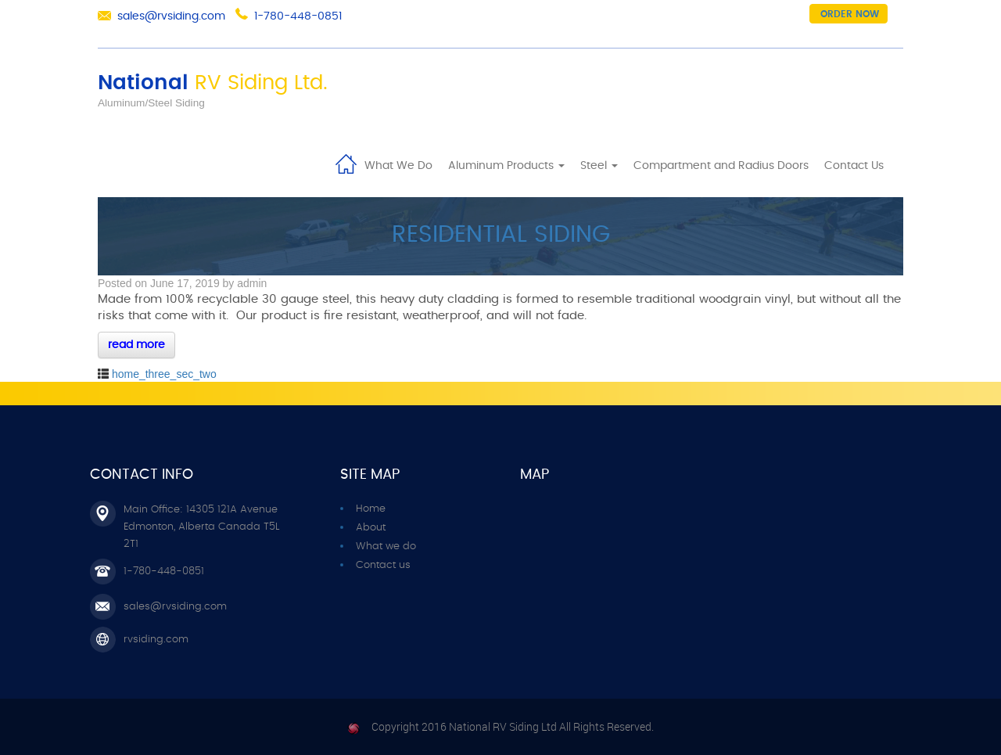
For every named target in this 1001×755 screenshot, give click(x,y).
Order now (849, 14)
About (371, 528)
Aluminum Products (506, 165)
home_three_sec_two (164, 374)
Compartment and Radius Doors (721, 165)
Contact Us (854, 165)
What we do (386, 546)
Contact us (383, 565)
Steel (599, 165)
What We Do (398, 165)
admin (252, 283)
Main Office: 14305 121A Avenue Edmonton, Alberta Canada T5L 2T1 (201, 527)
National (213, 83)
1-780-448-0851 (298, 16)
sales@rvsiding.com (171, 16)
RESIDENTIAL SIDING (501, 234)
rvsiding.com (156, 640)
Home (346, 162)
